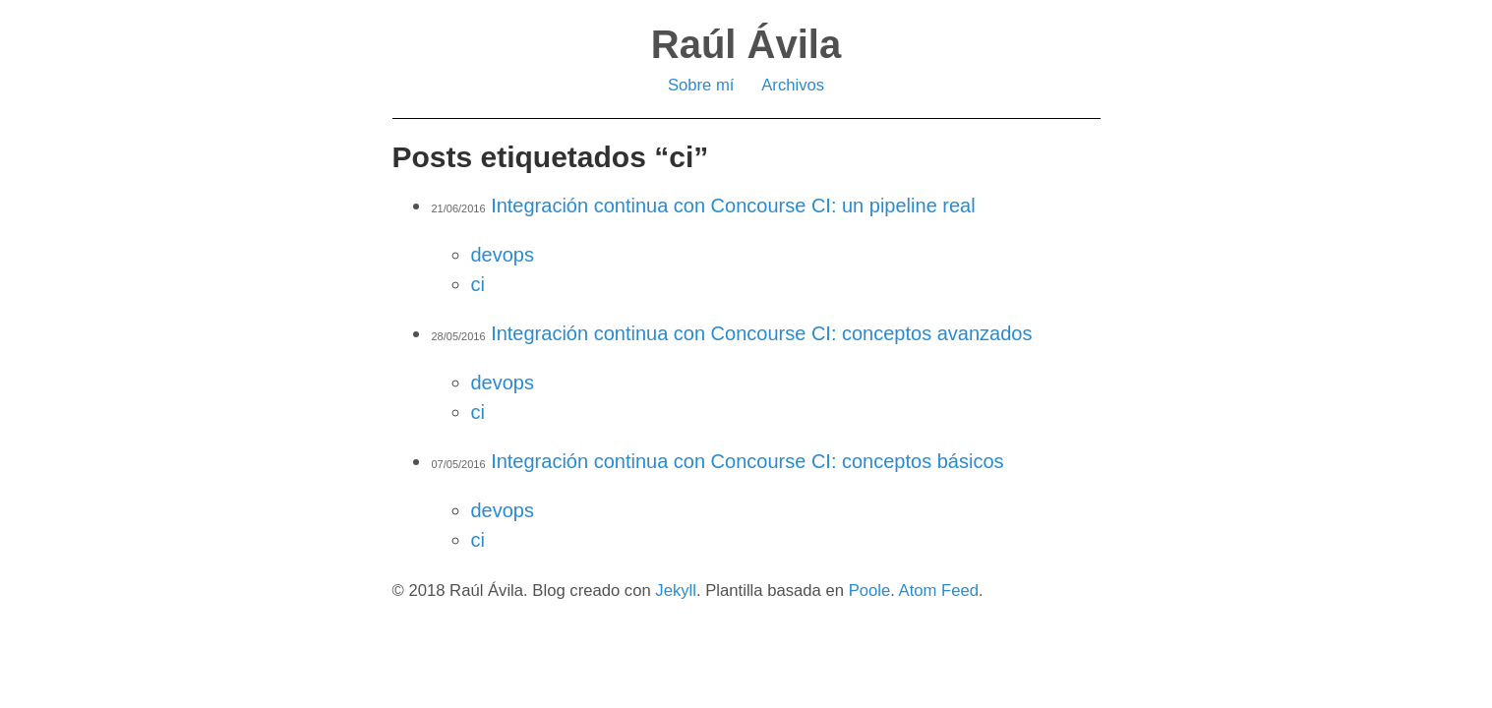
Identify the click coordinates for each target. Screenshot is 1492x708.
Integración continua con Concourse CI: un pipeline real (733, 205)
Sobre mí (701, 85)
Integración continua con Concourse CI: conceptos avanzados (761, 333)
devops (503, 255)
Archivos (792, 85)
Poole (870, 590)
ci (478, 284)
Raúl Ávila (746, 44)
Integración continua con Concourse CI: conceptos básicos (747, 461)
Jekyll (675, 590)
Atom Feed (939, 590)
